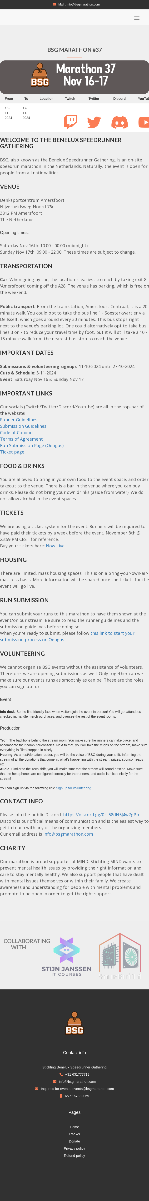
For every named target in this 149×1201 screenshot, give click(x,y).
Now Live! (55, 546)
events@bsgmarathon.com (93, 1089)
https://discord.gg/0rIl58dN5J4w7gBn (101, 814)
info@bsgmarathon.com (68, 834)
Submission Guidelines (23, 426)
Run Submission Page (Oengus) (32, 445)
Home (74, 1127)
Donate (74, 1141)
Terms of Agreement (21, 439)
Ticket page (12, 452)
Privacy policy (74, 1148)
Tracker (74, 1134)
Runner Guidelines (18, 419)
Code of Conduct (17, 432)
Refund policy (74, 1156)
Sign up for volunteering (73, 788)
